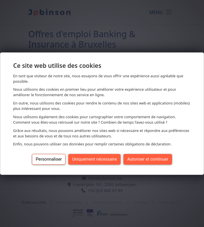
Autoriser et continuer (147, 159)
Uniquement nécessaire (94, 159)
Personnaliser (49, 159)
